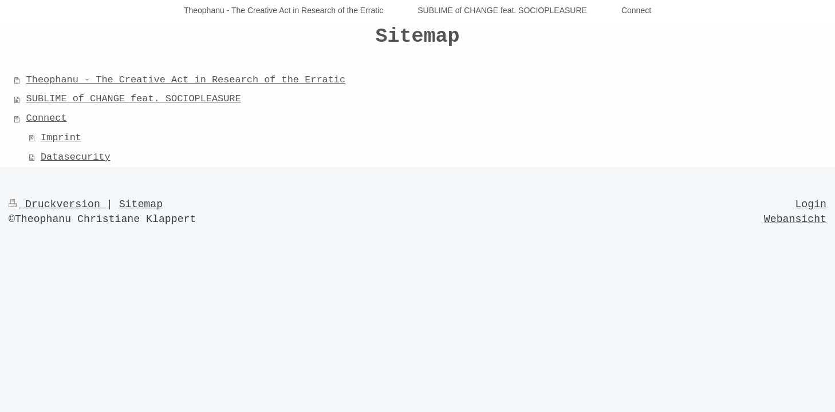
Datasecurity (76, 157)
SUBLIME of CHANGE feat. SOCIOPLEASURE (133, 98)
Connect (46, 118)
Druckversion (58, 204)
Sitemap (141, 204)
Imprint (61, 137)
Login (810, 204)
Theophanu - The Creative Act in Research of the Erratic (185, 79)
